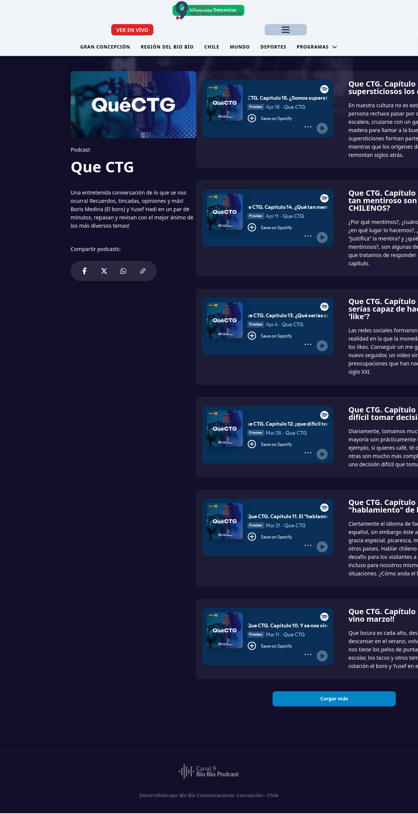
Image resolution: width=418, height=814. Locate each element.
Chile (212, 47)
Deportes (273, 47)
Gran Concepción (105, 47)
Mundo (240, 47)
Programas (317, 47)
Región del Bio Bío (167, 47)
